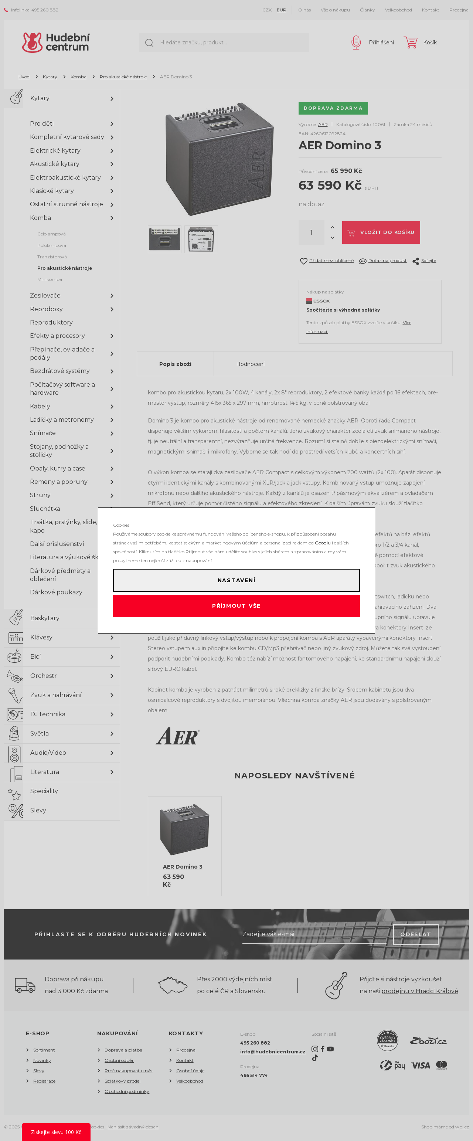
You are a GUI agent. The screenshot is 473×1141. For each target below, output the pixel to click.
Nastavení (236, 578)
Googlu (323, 539)
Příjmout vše (236, 608)
